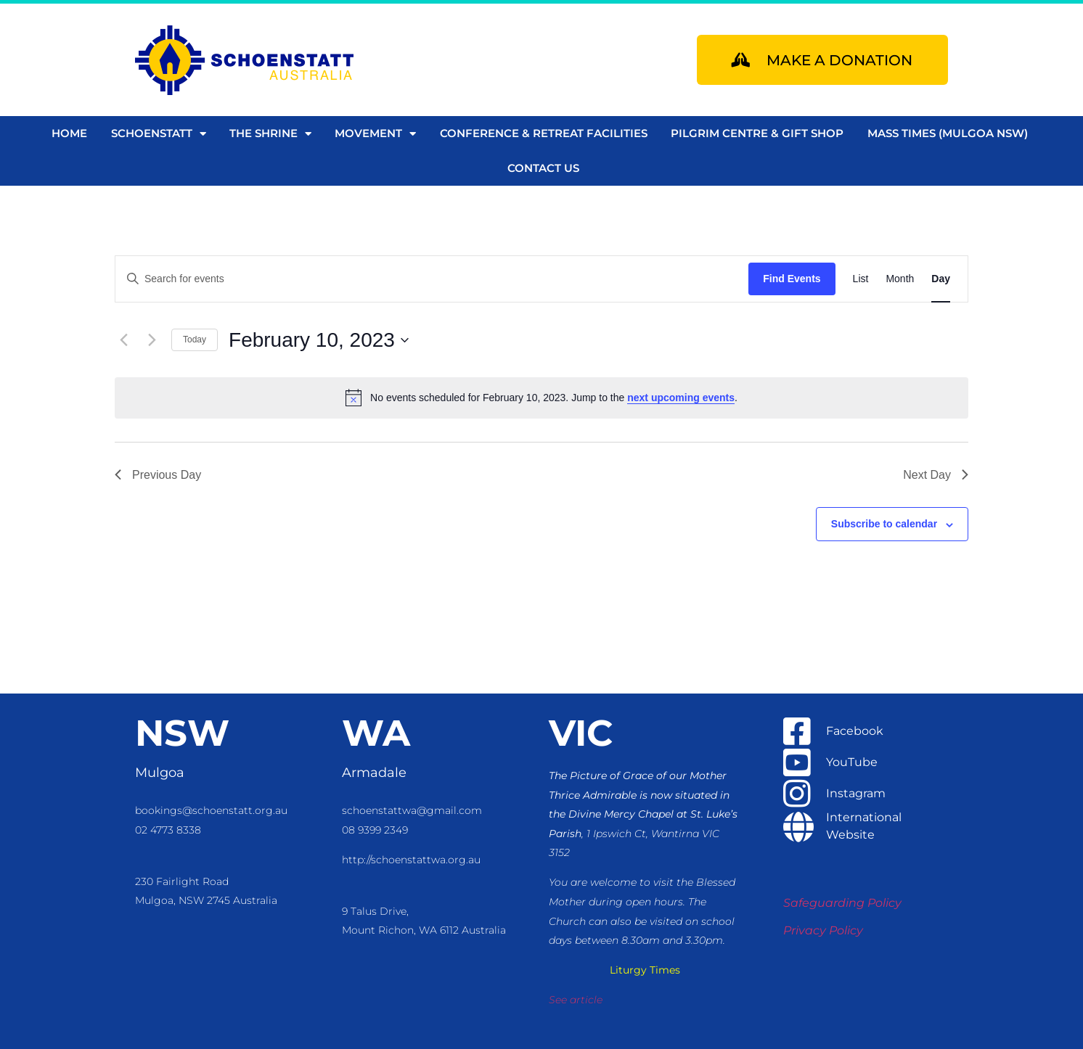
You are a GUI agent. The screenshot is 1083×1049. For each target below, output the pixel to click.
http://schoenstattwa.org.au (411, 859)
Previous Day (158, 475)
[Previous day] (123, 340)
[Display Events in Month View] (900, 279)
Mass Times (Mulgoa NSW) (947, 133)
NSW (182, 733)
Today (194, 339)
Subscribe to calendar (884, 524)
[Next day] (151, 340)
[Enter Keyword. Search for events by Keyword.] (431, 279)
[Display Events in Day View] (940, 279)
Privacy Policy (823, 930)
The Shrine (270, 134)
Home (69, 133)
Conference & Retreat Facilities (543, 133)
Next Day (935, 475)
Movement (375, 134)
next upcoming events (681, 397)
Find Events (791, 278)
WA (376, 733)
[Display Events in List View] (861, 279)
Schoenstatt (158, 134)
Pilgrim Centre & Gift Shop (757, 133)
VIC (581, 733)
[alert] (541, 397)
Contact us (543, 168)
